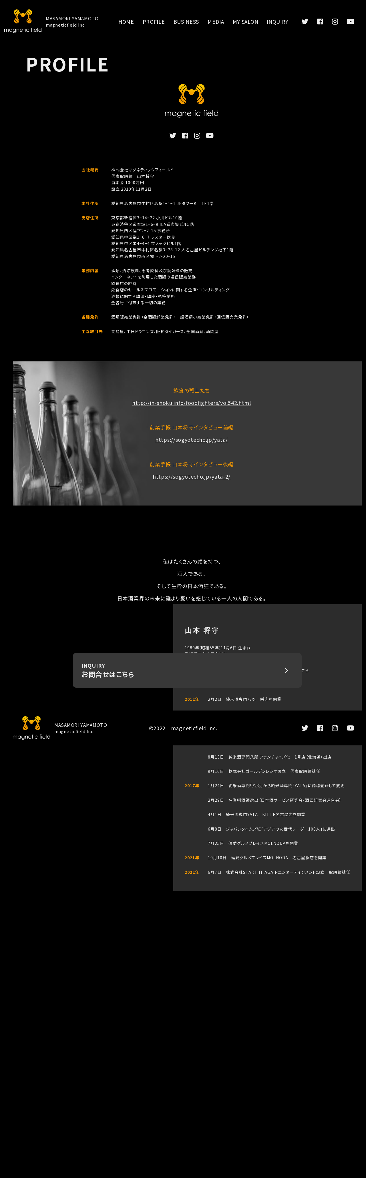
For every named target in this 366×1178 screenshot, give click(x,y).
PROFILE (154, 21)
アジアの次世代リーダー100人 (291, 829)
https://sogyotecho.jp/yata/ (191, 439)
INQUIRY (278, 21)
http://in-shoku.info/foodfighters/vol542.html (191, 402)
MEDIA (216, 21)
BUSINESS (186, 21)
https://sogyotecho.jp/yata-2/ (191, 476)
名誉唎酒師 (239, 800)
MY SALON (245, 21)
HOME (126, 21)
